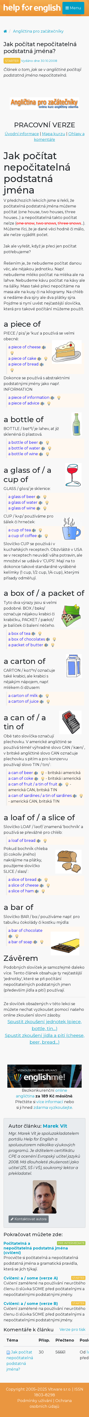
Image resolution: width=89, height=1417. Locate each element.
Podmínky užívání (34, 1400)
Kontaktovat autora (29, 1219)
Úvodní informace (22, 134)
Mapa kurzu (53, 134)
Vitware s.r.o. (59, 1389)
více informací (49, 1102)
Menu (73, 8)
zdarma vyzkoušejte (52, 1107)
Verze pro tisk (72, 1329)
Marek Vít (55, 1126)
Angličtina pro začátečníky (38, 31)
